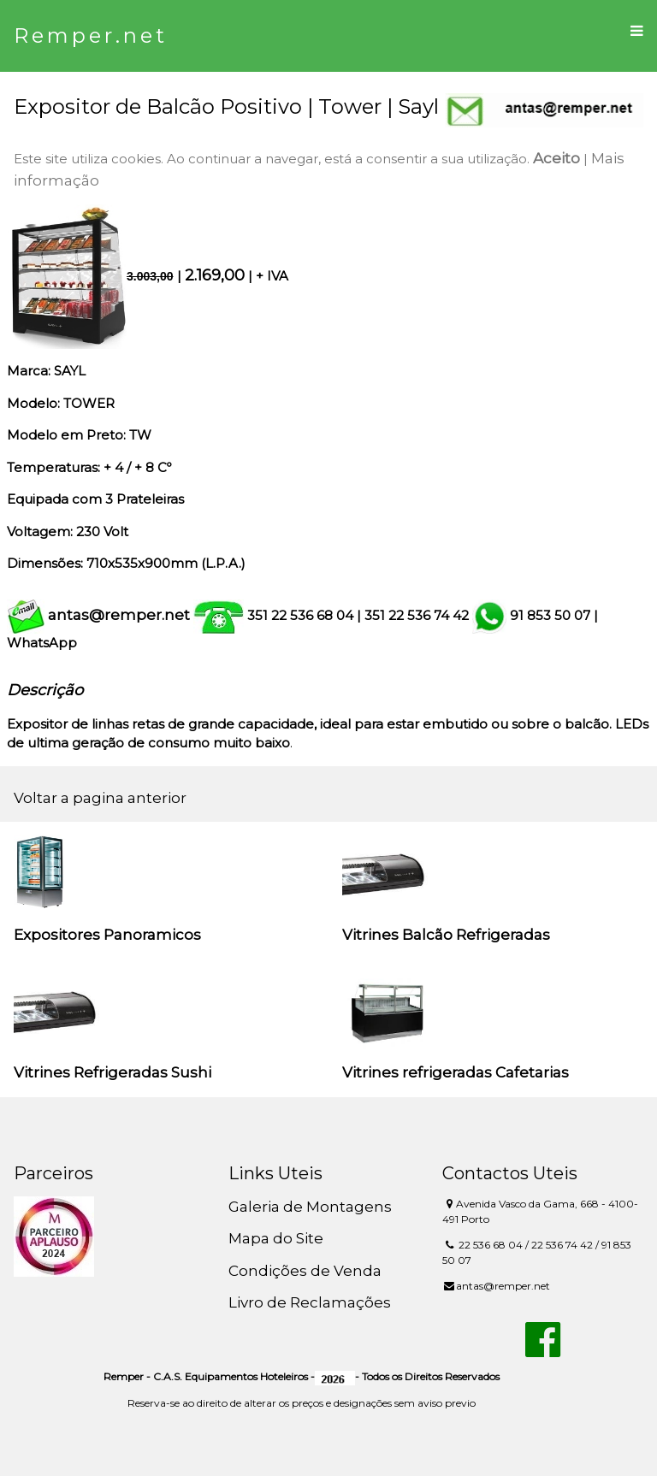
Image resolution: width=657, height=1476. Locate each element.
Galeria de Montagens (310, 1206)
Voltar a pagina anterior (100, 797)
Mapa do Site (275, 1238)
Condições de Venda (305, 1270)
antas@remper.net (119, 614)
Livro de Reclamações (309, 1302)
